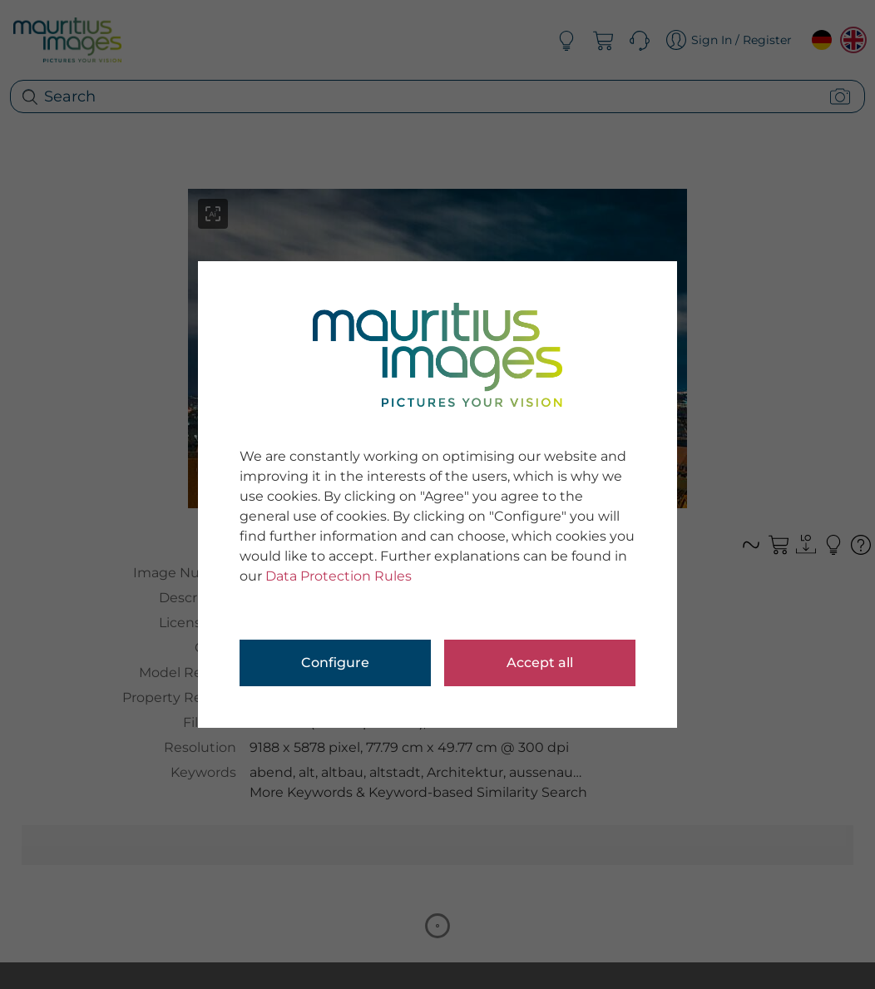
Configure (335, 662)
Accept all (540, 662)
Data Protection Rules (338, 576)
